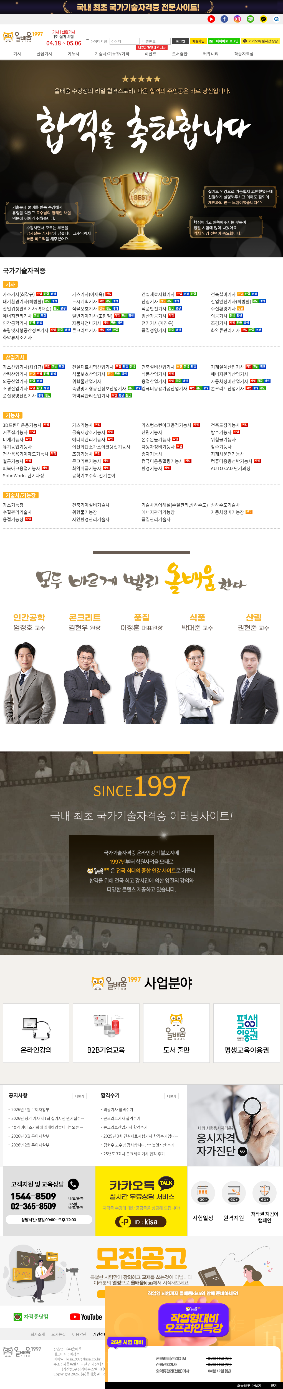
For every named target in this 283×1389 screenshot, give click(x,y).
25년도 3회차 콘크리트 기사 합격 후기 (134, 1153)
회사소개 (38, 1334)
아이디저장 (98, 41)
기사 (17, 54)
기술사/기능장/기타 (112, 54)
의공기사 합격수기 (118, 1109)
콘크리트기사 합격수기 (121, 1118)
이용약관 (79, 1334)
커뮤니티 (211, 54)
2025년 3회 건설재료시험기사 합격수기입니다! (141, 1136)
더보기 (79, 1096)
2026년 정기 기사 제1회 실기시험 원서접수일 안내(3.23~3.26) (62, 1118)
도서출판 (180, 54)
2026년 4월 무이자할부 (30, 1109)
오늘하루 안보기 (249, 1385)
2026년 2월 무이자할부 (30, 1145)
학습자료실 (244, 54)
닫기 (274, 1385)
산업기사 (44, 54)
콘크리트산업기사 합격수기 (125, 1127)
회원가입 (198, 41)
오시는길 (58, 1334)
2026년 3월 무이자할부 (30, 1136)
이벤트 (150, 54)
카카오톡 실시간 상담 (260, 41)
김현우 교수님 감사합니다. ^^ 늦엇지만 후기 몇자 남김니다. (151, 1145)
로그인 (180, 41)
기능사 (73, 54)
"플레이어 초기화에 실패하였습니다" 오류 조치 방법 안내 (57, 1127)
